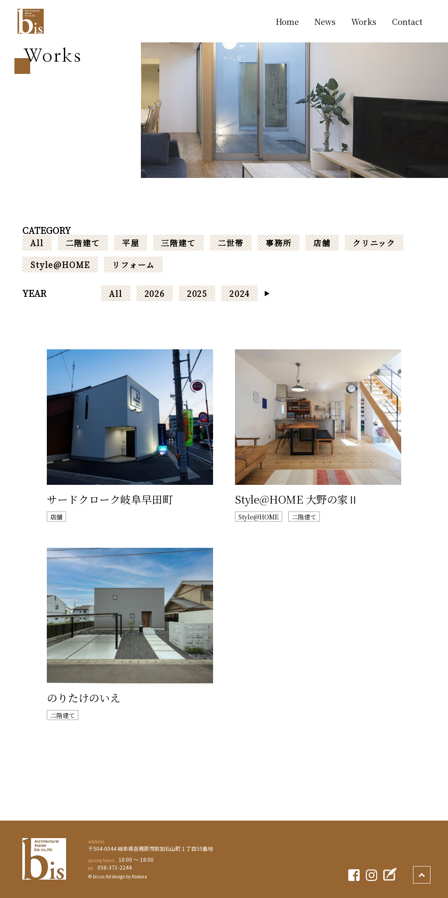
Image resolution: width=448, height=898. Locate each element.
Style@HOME (60, 264)
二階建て (83, 242)
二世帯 (231, 242)
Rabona (139, 876)
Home (287, 21)
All (36, 242)
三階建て (178, 242)
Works (363, 21)
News (325, 21)
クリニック (374, 242)
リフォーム (133, 264)
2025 (197, 293)
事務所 (278, 242)
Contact (407, 21)
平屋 (131, 242)
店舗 (322, 242)
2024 (239, 293)
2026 (154, 293)
